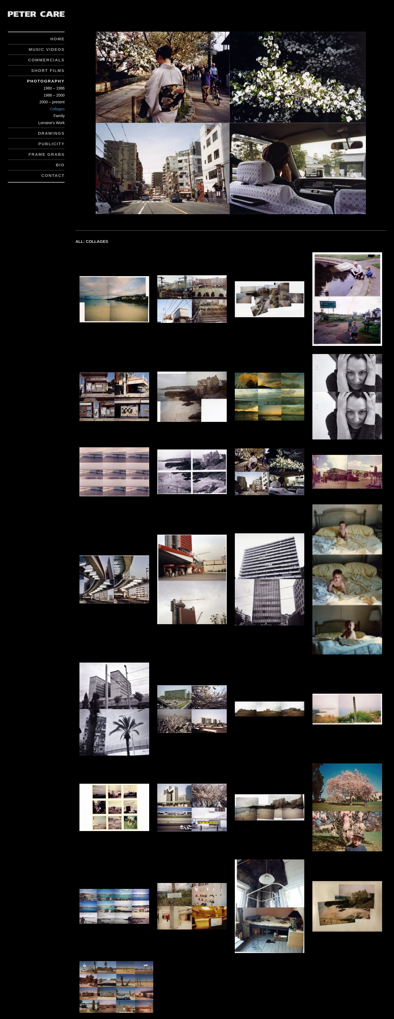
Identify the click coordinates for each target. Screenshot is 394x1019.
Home (57, 39)
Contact (53, 175)
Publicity (51, 144)
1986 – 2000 (54, 95)
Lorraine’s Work (51, 123)
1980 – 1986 (54, 88)
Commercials (46, 60)
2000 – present (52, 102)
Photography (46, 81)
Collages (57, 109)
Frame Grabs (46, 154)
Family (59, 116)
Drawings (51, 133)
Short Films (48, 70)
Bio (60, 165)
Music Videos (47, 49)
